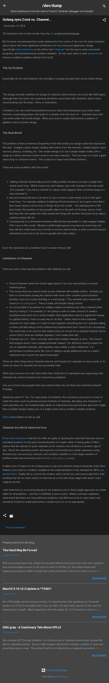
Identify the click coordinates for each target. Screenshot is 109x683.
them (14, 474)
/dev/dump (52, 5)
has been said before (16, 438)
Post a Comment (15, 527)
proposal (94, 53)
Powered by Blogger (54, 670)
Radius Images (62, 677)
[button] (104, 20)
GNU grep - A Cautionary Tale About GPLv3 (32, 627)
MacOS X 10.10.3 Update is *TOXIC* (27, 588)
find (9, 474)
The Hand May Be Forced (20, 550)
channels (59, 49)
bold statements (25, 49)
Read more (99, 578)
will (4, 474)
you (102, 470)
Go (52, 33)
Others (6, 417)
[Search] (104, 7)
